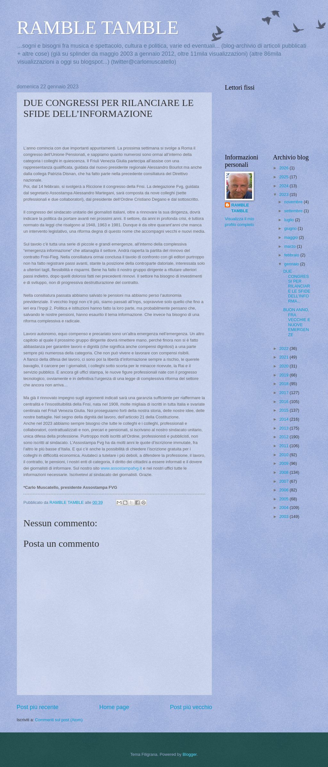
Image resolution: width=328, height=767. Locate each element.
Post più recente (37, 707)
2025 (284, 176)
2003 (284, 516)
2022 (284, 348)
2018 (284, 383)
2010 (284, 454)
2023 (284, 194)
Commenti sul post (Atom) (59, 719)
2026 (284, 168)
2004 (284, 507)
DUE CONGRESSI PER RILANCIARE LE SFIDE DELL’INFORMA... (296, 286)
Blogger (190, 754)
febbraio (292, 255)
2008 (284, 472)
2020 (284, 366)
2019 (284, 375)
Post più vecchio (191, 707)
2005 (284, 499)
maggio (291, 237)
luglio (289, 219)
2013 (284, 428)
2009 (284, 463)
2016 (284, 401)
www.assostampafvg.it (121, 468)
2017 (284, 392)
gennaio (292, 264)
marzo (290, 246)
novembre (294, 201)
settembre (294, 210)
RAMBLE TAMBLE (98, 27)
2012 (284, 436)
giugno (291, 228)
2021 (284, 357)
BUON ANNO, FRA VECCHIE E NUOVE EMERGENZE (296, 322)
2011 (284, 445)
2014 (284, 419)
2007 (284, 481)
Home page (114, 707)
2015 (284, 410)
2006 (284, 490)
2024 (284, 185)
